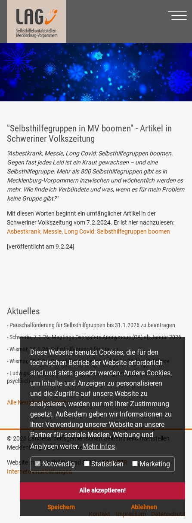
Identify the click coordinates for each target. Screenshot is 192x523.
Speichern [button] (61, 507)
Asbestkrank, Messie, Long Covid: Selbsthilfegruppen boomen (88, 231)
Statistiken (104, 464)
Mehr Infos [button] (98, 446)
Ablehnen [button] (144, 507)
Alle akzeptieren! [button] (102, 490)
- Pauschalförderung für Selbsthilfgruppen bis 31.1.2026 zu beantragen (91, 325)
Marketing (151, 464)
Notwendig (55, 464)
